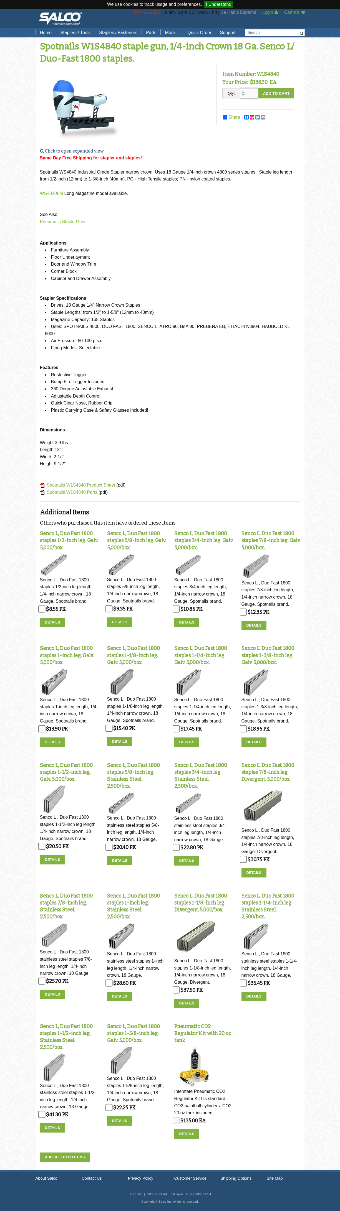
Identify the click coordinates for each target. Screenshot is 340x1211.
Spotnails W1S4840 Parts (72, 492)
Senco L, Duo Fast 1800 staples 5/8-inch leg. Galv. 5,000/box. (136, 540)
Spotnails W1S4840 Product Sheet (81, 485)
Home (46, 32)
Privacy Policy (140, 1178)
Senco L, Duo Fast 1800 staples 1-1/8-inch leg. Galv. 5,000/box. (133, 655)
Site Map (275, 1178)
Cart (294, 12)
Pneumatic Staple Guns (63, 221)
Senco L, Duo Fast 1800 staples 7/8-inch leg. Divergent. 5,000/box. (267, 772)
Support (228, 32)
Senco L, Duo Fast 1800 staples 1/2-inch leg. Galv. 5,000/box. (69, 540)
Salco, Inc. (60, 18)
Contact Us (92, 1178)
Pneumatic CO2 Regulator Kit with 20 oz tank (202, 1033)
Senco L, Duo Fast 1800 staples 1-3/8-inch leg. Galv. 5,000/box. (267, 655)
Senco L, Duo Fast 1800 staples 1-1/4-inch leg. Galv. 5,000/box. (200, 655)
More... (172, 32)
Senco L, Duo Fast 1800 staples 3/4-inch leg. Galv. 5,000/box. (203, 540)
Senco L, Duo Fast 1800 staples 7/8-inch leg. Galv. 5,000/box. (270, 540)
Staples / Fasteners (118, 32)
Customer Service (190, 1178)
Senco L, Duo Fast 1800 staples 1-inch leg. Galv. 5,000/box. (67, 655)
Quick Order (199, 32)
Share (231, 117)
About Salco (46, 1178)
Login (270, 12)
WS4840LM (52, 193)
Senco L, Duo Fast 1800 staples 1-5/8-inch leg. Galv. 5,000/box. (133, 1033)
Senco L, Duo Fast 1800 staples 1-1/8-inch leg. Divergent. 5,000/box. (200, 903)
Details (52, 622)
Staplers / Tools (75, 32)
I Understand (218, 4)
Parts (151, 32)
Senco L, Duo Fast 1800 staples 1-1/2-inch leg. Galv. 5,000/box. (66, 772)
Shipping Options (235, 1178)
